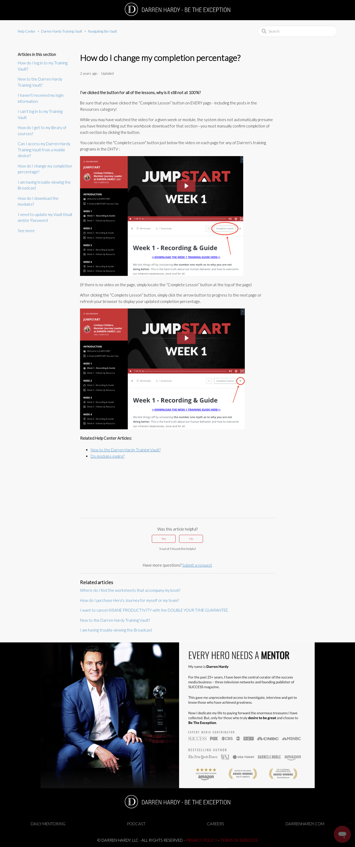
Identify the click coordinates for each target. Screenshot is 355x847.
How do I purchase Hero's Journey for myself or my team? (129, 600)
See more (26, 230)
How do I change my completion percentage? (45, 169)
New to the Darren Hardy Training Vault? (40, 82)
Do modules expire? (108, 456)
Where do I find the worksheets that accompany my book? (130, 590)
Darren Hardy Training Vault (61, 31)
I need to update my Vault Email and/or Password (45, 217)
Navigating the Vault (102, 31)
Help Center (26, 31)
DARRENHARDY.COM (305, 823)
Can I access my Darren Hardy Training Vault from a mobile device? (44, 149)
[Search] (297, 31)
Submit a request (197, 565)
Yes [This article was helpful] (164, 539)
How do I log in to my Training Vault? (43, 65)
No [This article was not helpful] (191, 539)
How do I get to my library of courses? (42, 130)
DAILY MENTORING (48, 823)
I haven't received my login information (41, 98)
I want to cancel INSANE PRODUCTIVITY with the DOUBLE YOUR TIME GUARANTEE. (154, 610)
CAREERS (215, 823)
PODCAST (136, 823)
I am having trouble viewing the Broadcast (44, 185)
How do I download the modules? (38, 201)
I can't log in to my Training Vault (40, 114)
